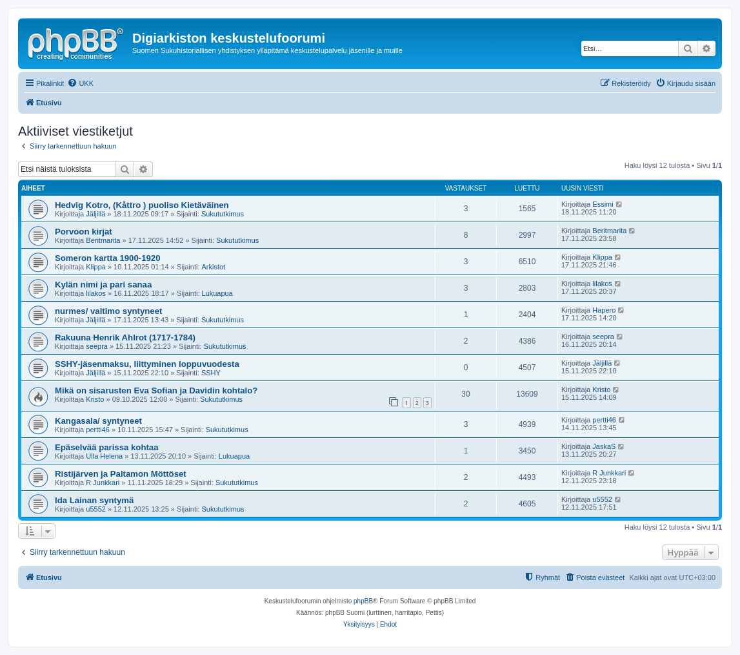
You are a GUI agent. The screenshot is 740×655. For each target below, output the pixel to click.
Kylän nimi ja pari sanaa (103, 284)
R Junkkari (102, 482)
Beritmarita (103, 240)
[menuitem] (80, 83)
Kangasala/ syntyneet (98, 421)
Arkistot (214, 267)
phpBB (363, 601)
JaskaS (603, 446)
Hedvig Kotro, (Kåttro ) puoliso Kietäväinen (142, 205)
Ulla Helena (104, 456)
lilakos (96, 293)
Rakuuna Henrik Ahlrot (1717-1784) (125, 337)
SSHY (211, 373)
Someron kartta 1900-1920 (107, 258)
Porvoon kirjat (83, 231)
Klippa (96, 267)
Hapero (603, 310)
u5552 (96, 509)
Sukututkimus (222, 214)
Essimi (602, 204)
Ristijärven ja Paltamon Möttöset (120, 474)
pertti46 (98, 429)
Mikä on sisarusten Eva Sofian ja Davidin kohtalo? (156, 390)
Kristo (95, 399)
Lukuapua (217, 293)
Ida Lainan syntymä (94, 500)
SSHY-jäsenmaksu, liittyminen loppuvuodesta (147, 364)
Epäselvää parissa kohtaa (107, 447)
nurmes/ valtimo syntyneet (108, 311)
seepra (97, 346)
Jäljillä (95, 214)
